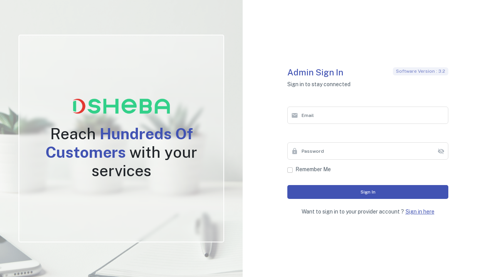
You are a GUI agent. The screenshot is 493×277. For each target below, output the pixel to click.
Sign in (368, 192)
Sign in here (420, 212)
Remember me (313, 169)
